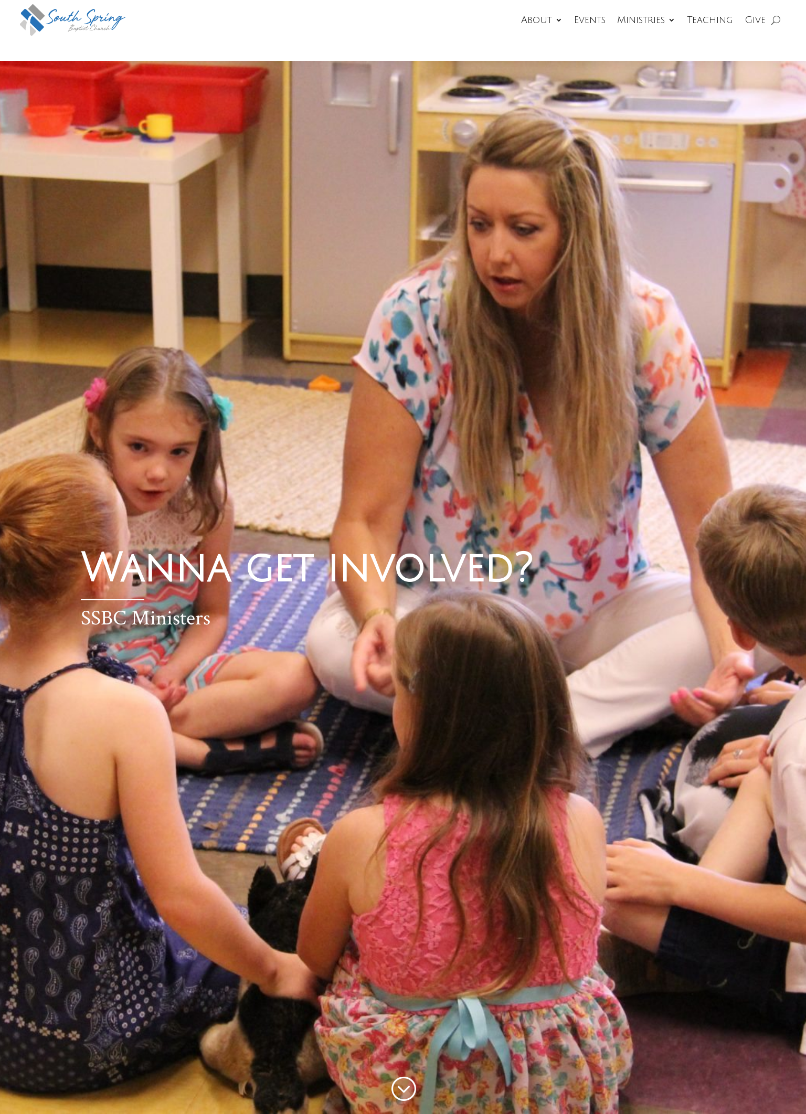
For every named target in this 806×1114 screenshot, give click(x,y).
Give (755, 20)
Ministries (641, 20)
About (536, 20)
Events (590, 20)
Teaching (710, 20)
